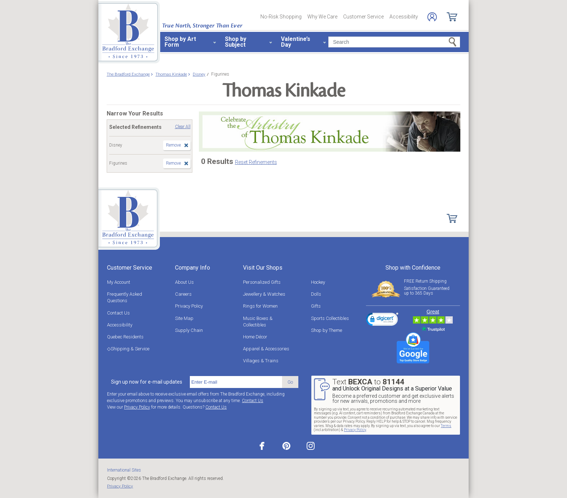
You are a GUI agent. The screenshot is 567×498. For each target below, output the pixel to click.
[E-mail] (236, 382)
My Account (118, 282)
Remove (173, 145)
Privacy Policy (189, 306)
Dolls (316, 294)
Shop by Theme (326, 330)
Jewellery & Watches (264, 294)
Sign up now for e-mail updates (146, 381)
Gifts (316, 306)
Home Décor (255, 336)
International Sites (124, 470)
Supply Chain (189, 330)
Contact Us (118, 313)
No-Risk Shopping (281, 17)
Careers (183, 294)
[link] (382, 320)
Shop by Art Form (180, 41)
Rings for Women (260, 306)
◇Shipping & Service (128, 348)
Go (290, 382)
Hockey (318, 282)
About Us (184, 282)
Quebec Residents (125, 336)
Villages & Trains (260, 360)
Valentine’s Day (295, 41)
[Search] (394, 42)
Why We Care (322, 17)
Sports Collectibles (330, 318)
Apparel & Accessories (266, 348)
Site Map (184, 318)
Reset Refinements (256, 162)
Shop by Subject (235, 41)
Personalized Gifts (262, 282)
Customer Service (363, 17)
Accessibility (403, 17)
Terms (446, 426)
